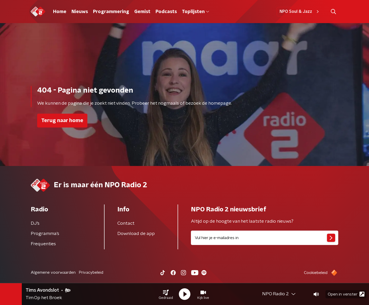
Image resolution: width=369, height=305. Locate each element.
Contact (126, 223)
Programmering (111, 11)
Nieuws (79, 11)
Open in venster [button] (346, 294)
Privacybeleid (91, 272)
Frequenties (43, 244)
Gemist (142, 11)
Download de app (136, 233)
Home (59, 11)
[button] (166, 294)
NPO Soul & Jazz (300, 11)
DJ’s (35, 223)
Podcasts (166, 11)
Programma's (45, 233)
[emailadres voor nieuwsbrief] (264, 238)
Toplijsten (195, 11)
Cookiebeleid (315, 273)
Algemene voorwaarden (53, 272)
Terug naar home (62, 120)
